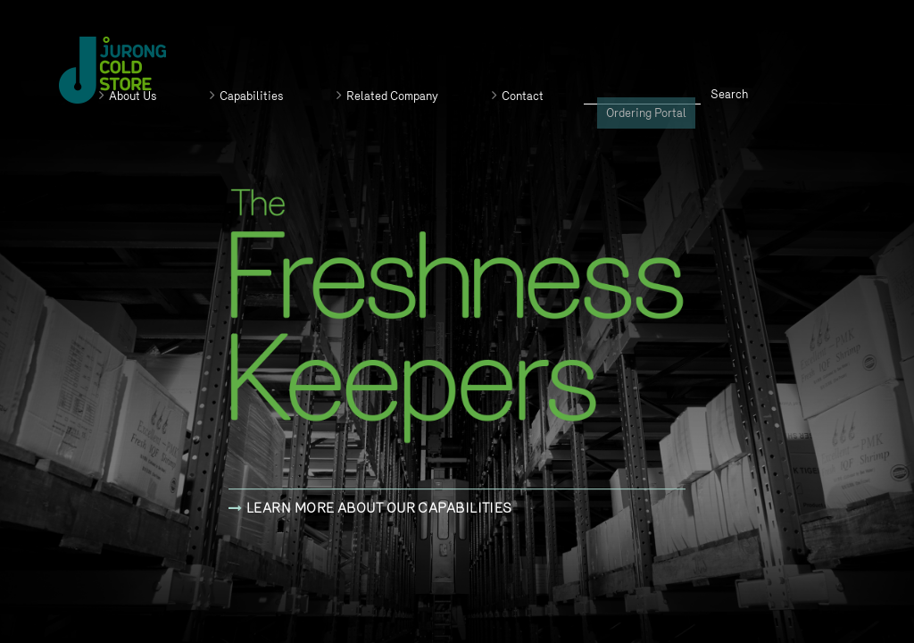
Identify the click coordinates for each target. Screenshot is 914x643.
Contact (518, 95)
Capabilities (246, 95)
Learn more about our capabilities (370, 507)
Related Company (387, 95)
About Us (127, 95)
